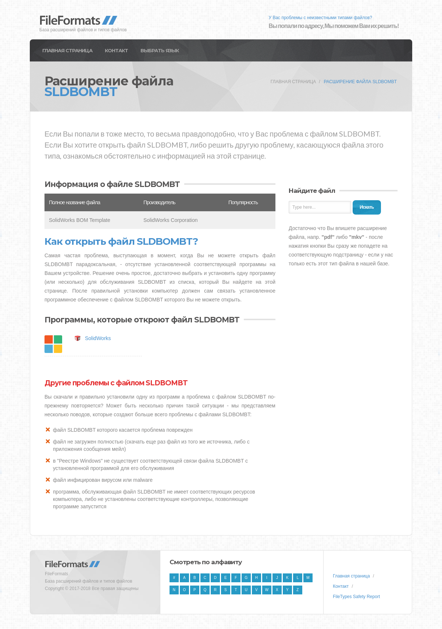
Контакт (116, 50)
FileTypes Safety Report (356, 596)
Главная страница (67, 50)
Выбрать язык (159, 50)
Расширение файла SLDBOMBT (360, 81)
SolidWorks (98, 338)
